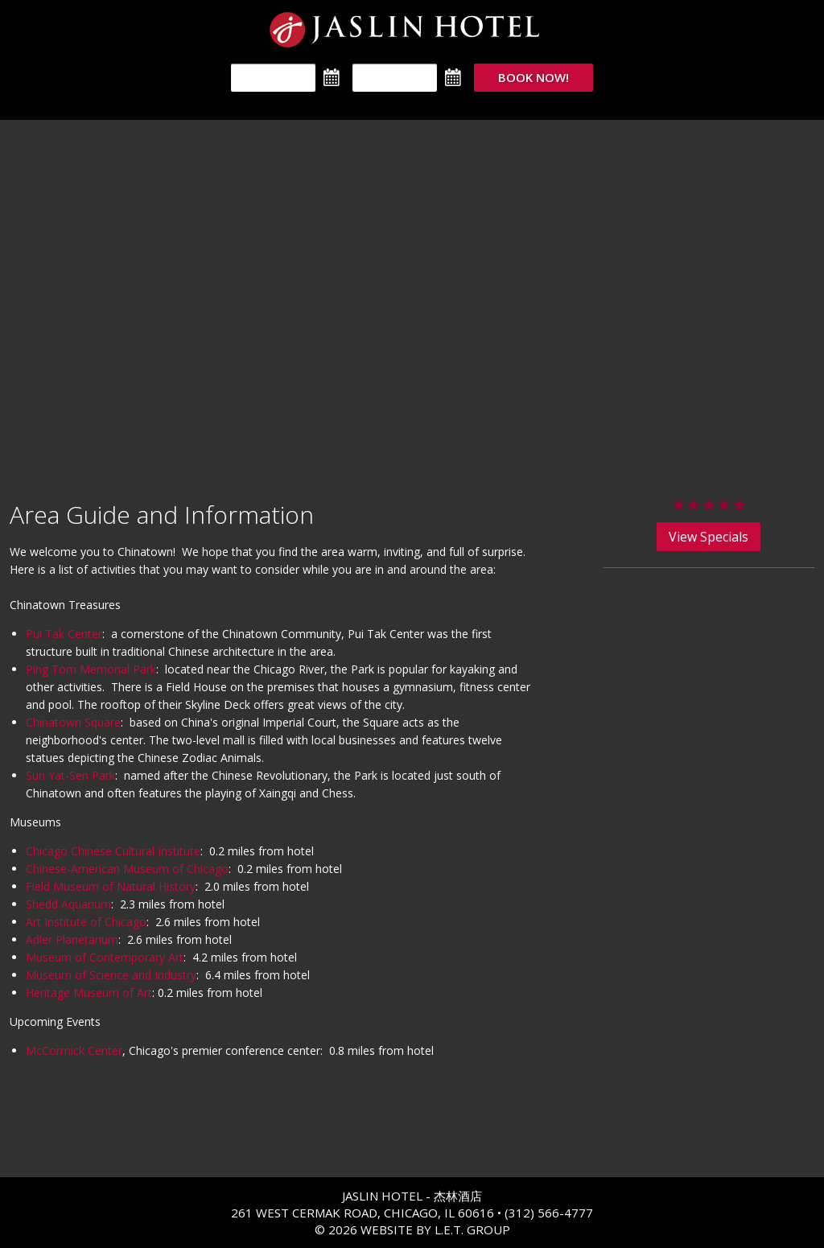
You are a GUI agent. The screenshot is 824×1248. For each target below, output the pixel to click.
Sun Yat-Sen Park (70, 775)
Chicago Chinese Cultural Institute (113, 851)
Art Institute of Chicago (86, 921)
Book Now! (533, 77)
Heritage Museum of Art (89, 992)
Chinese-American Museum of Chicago (127, 868)
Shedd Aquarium (68, 904)
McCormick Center (74, 1050)
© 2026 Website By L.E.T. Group (412, 1229)
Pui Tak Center (64, 633)
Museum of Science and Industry (111, 974)
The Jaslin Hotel (412, 29)
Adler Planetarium (72, 939)
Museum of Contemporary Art (104, 957)
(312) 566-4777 (549, 1213)
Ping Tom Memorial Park (91, 669)
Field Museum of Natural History (111, 886)
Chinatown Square (73, 722)
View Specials (708, 537)
